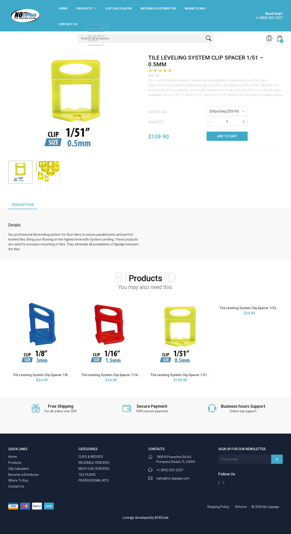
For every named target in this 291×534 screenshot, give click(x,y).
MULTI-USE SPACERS (93, 469)
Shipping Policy (218, 507)
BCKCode (162, 517)
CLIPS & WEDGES (90, 457)
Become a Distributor (158, 8)
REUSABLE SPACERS (93, 463)
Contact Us (68, 24)
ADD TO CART (227, 136)
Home (63, 8)
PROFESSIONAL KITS (93, 480)
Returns (241, 507)
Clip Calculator (118, 8)
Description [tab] (23, 205)
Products (84, 8)
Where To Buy (195, 8)
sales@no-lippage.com (173, 478)
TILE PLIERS (87, 475)
